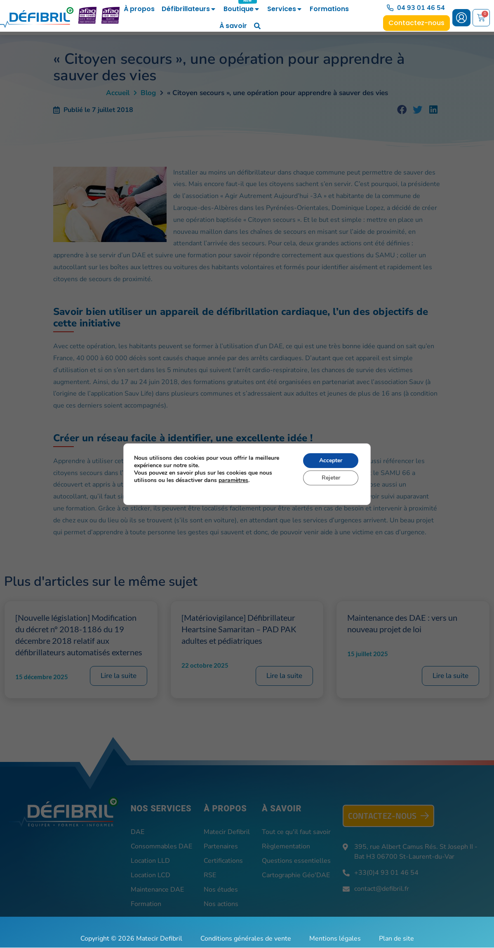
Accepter (330, 460)
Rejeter (331, 478)
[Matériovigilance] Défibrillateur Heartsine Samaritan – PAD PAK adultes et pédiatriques (238, 629)
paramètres (233, 480)
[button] (402, 110)
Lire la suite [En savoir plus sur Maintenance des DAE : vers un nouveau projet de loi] (450, 676)
